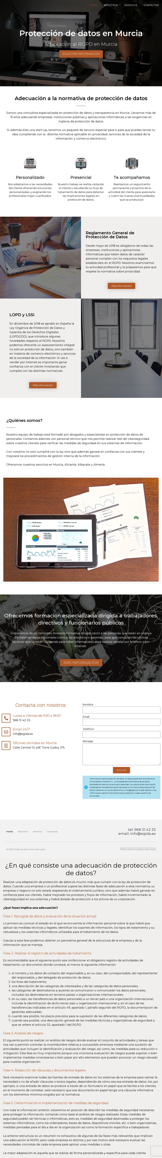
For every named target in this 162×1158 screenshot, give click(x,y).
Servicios (130, 5)
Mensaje (88, 741)
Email (86, 716)
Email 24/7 (21, 729)
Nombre (88, 704)
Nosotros (111, 5)
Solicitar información (81, 54)
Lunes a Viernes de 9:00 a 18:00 (37, 716)
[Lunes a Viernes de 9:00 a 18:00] (6, 718)
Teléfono (88, 729)
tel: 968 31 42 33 (142, 830)
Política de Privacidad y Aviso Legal (138, 849)
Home (93, 5)
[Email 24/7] (6, 731)
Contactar (151, 5)
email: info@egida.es (137, 834)
